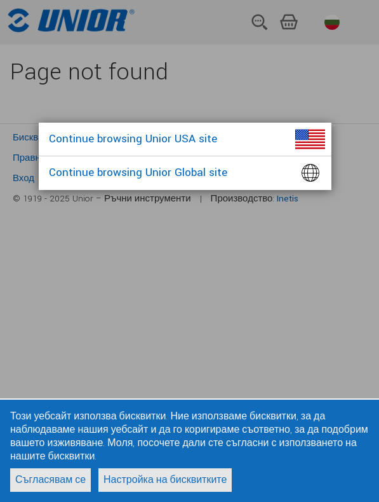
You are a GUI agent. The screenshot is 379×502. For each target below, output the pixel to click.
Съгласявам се (50, 480)
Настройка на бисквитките (165, 480)
